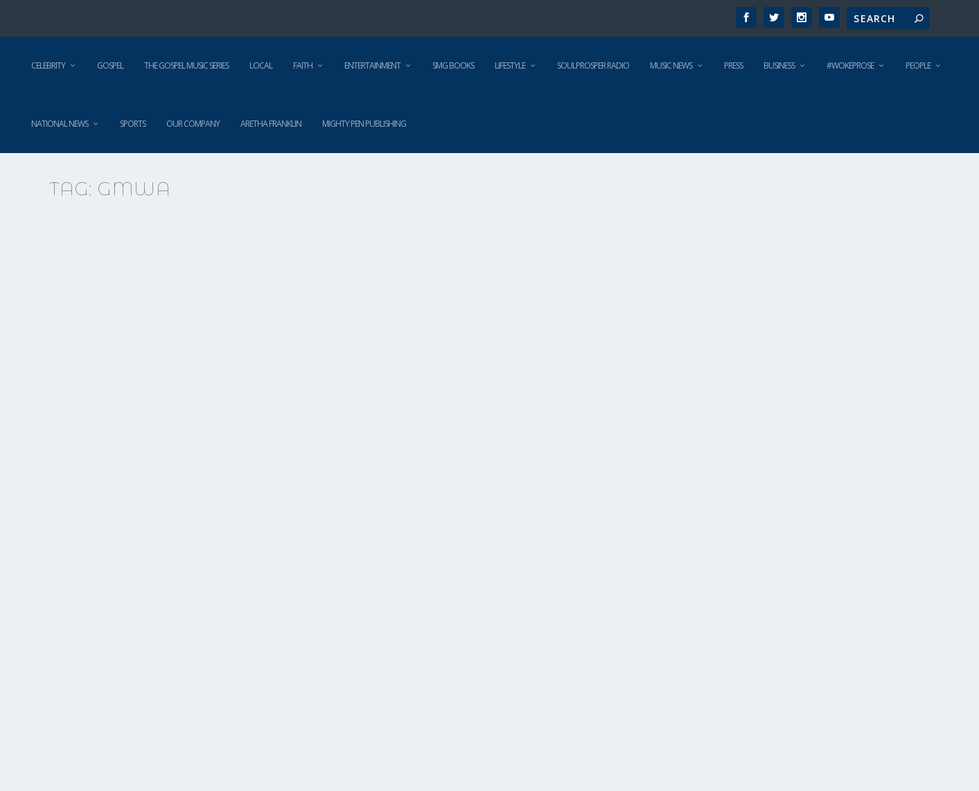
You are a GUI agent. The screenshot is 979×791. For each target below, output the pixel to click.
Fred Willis (124, 467)
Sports (132, 124)
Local (260, 65)
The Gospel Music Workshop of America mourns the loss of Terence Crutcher (769, 503)
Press (733, 65)
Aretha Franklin (270, 124)
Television (252, 496)
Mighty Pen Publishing (364, 124)
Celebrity (48, 65)
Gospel (110, 65)
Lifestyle (510, 65)
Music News (671, 65)
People (918, 65)
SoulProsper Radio (593, 65)
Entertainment (372, 65)
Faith (302, 65)
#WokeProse (850, 65)
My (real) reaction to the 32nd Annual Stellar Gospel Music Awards (184, 432)
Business (779, 65)
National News (59, 124)
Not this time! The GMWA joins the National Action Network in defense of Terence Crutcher (477, 503)
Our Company (193, 124)
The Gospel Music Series (186, 65)
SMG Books (453, 65)
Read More (99, 657)
